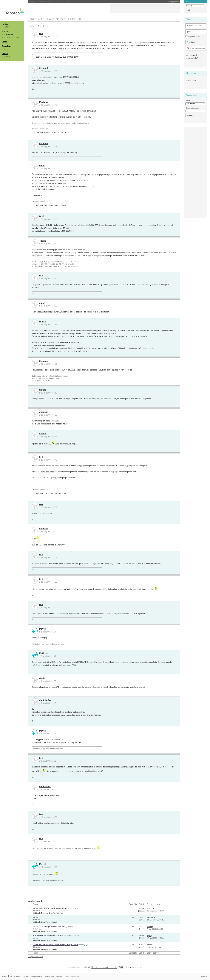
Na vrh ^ (204, 976)
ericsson (43, 412)
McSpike (36, 947)
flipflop (149, 936)
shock (149, 945)
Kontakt (59, 976)
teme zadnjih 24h (12, 37)
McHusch (44, 653)
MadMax (43, 102)
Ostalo (5, 54)
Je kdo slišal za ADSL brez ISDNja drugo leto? (55, 944)
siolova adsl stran (47, 472)
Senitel (42, 390)
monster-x (151, 917)
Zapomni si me (192, 36)
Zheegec (43, 361)
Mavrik (42, 629)
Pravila (5, 976)
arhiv (7, 27)
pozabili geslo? (191, 58)
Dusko (42, 216)
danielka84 (45, 700)
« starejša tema (74, 967)
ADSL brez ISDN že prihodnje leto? (50, 908)
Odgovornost (36, 976)
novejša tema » (134, 967)
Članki (4, 42)
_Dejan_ (43, 241)
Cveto (42, 678)
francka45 (37, 920)
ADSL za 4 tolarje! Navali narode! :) (50, 926)
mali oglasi (9, 34)
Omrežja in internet (49, 922)
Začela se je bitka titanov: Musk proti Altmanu (55, 2)
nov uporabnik (191, 55)
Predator (55, 57)
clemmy (150, 927)
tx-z (41, 33)
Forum (5, 31)
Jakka (35, 938)
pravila (7, 56)
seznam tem (190, 80)
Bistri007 (150, 908)
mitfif (42, 165)
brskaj (7, 49)
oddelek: (100, 967)
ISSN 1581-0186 (72, 976)
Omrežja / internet (55, 913)
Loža (49, 57)
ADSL (36, 917)
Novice (5, 24)
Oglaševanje (49, 976)
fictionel (43, 68)
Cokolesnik (37, 929)
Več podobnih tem (35, 957)
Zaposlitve (6, 46)
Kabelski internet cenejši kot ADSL (50, 935)
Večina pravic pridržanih (19, 976)
